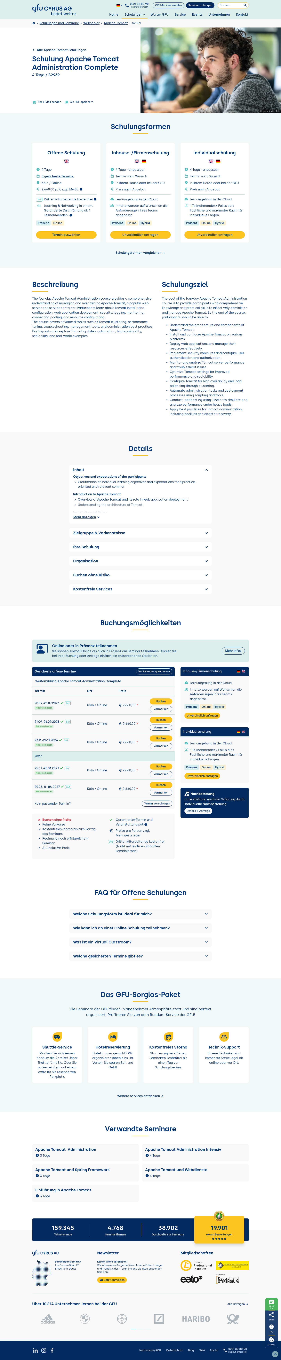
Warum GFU (159, 14)
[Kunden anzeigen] (238, 1304)
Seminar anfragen (200, 5)
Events (197, 14)
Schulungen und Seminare (59, 23)
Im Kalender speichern (153, 671)
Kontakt (242, 14)
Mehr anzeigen (87, 517)
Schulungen (135, 14)
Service (180, 14)
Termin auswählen (66, 235)
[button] (140, 914)
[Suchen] (233, 5)
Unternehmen (219, 14)
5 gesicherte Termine (58, 176)
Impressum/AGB (150, 1350)
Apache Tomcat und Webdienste (176, 1169)
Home (113, 14)
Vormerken (161, 709)
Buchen (161, 701)
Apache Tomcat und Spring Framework (72, 1169)
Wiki (202, 1350)
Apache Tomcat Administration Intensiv (183, 1149)
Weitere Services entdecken (140, 1096)
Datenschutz (174, 1350)
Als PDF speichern (79, 102)
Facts (213, 1350)
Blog (191, 1350)
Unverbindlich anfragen (140, 235)
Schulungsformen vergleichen (140, 253)
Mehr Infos (233, 651)
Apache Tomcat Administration (65, 1149)
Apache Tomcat (116, 23)
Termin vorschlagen (157, 803)
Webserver (91, 23)
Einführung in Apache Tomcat (63, 1190)
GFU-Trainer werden (168, 5)
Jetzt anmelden (112, 1280)
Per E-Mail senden (46, 102)
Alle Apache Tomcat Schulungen (59, 50)
